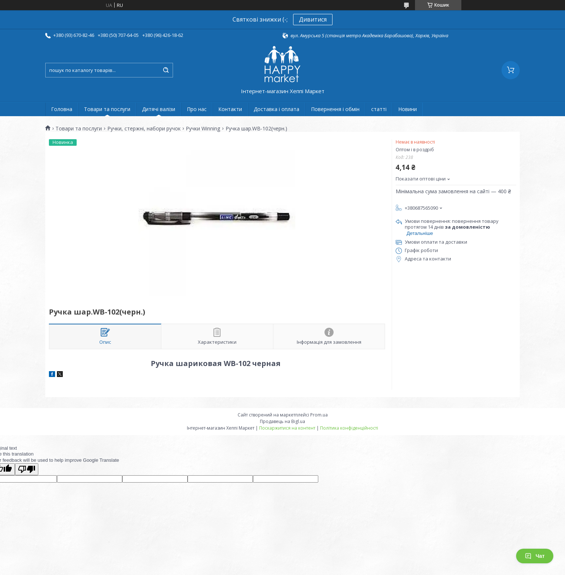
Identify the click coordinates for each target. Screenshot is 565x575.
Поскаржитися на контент (287, 428)
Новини (407, 109)
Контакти (230, 109)
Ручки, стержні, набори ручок (144, 128)
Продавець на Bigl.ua (282, 421)
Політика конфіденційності (349, 428)
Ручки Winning (203, 128)
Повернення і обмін (335, 109)
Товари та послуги (107, 109)
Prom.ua (319, 415)
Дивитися (313, 19)
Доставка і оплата (276, 109)
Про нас (197, 109)
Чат (535, 556)
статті (379, 109)
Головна (61, 109)
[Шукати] (165, 70)
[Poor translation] (26, 469)
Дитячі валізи (158, 109)
